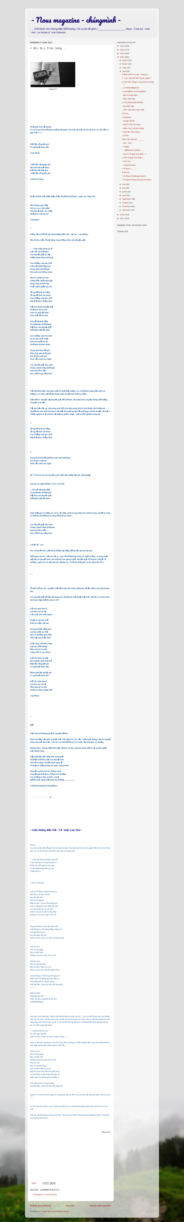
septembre (127, 199)
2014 (122, 53)
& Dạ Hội (125, 172)
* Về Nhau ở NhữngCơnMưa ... (135, 176)
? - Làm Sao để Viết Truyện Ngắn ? (136, 78)
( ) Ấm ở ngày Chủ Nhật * (132, 158)
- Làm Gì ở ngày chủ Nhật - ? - (134, 154)
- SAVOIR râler (128, 106)
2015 (122, 57)
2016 (122, 215)
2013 (122, 50)
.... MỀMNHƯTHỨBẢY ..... (133, 150)
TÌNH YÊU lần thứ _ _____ (133, 139)
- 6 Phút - (126, 136)
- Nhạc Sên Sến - (129, 99)
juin (124, 188)
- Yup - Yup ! (127, 143)
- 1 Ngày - (126, 147)
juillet (124, 192)
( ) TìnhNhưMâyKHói (130, 88)
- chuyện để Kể (128, 121)
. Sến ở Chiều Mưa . (130, 95)
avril (124, 71)
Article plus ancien (100, 1205)
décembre (126, 210)
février (125, 64)
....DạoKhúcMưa (128, 165)
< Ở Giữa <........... (129, 169)
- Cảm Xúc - (127, 161)
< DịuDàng (126, 117)
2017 (122, 218)
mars (124, 68)
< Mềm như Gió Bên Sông (133, 128)
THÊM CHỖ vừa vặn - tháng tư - (135, 74)
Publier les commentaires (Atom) (55, 1211)
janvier (125, 60)
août (124, 195)
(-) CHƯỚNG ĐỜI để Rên (132, 102)
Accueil (70, 1205)
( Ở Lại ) (125, 113)
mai (124, 184)
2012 (122, 46)
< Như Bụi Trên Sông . (131, 132)
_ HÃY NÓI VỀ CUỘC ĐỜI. (133, 110)
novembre (126, 206)
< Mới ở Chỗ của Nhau (131, 124)
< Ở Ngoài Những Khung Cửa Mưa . (137, 180)
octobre (125, 203)
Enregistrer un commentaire (45, 1195)
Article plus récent (40, 1205)
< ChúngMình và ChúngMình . (134, 91)
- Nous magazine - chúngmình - (76, 20)
